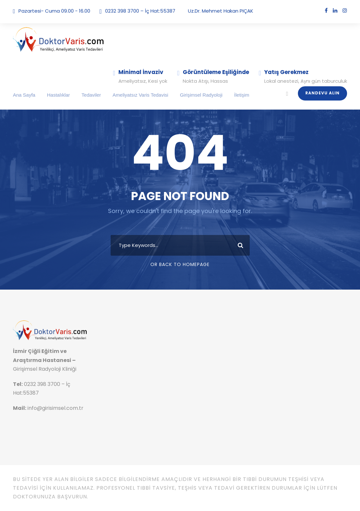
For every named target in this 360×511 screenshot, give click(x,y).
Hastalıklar (58, 95)
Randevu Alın (322, 93)
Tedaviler (91, 95)
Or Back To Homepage (180, 264)
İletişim (241, 95)
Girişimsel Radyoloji (201, 95)
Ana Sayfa (24, 95)
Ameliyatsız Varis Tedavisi (140, 95)
